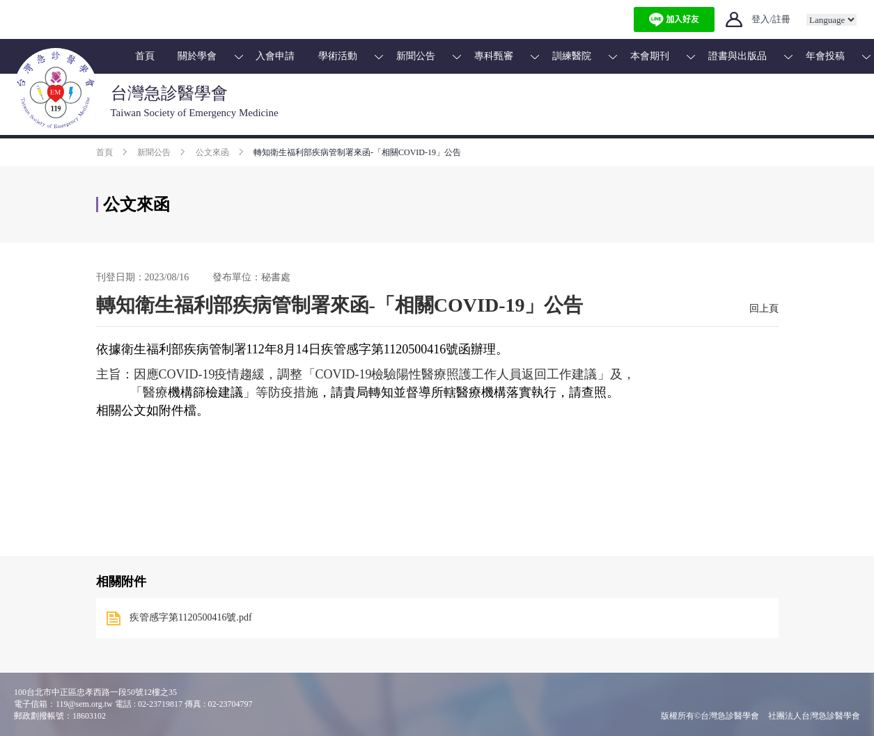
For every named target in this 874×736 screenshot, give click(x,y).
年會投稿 (825, 56)
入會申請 (275, 56)
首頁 (145, 56)
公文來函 (212, 152)
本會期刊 (649, 56)
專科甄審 (493, 56)
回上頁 (764, 308)
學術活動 (337, 56)
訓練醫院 (571, 56)
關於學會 (197, 56)
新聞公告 (415, 56)
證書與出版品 (737, 56)
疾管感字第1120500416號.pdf (191, 617)
